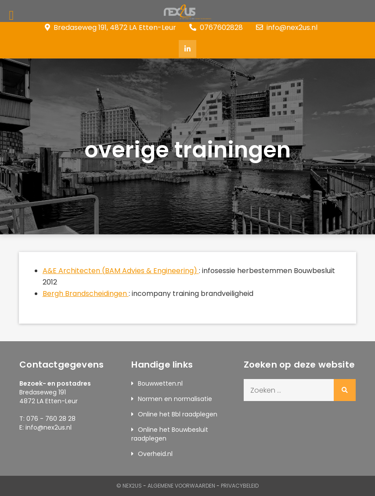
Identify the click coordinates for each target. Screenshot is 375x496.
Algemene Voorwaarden (181, 485)
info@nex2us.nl (286, 27)
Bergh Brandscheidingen (86, 293)
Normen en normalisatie (175, 398)
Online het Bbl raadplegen (177, 414)
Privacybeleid (240, 485)
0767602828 (216, 27)
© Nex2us (129, 485)
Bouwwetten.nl (160, 383)
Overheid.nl (155, 453)
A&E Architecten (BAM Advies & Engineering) (121, 271)
